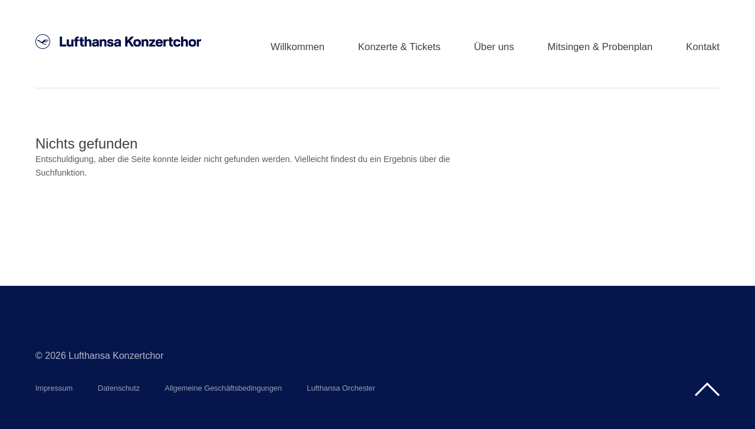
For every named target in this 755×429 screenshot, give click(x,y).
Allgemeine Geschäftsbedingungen (223, 388)
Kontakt (703, 47)
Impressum (54, 388)
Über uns (494, 47)
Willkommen (297, 47)
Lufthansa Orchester (341, 388)
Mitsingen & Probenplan (599, 47)
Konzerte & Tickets (399, 47)
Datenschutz (119, 388)
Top (707, 389)
